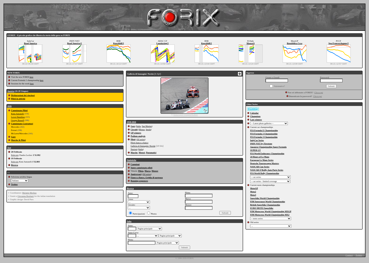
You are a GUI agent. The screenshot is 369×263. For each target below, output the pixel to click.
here (31, 77)
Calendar (254, 113)
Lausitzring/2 (162, 43)
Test (9, 147)
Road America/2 (74, 43)
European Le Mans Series (261, 160)
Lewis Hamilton (18, 117)
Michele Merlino (29, 193)
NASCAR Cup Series (259, 167)
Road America (30, 43)
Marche (134, 152)
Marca (147, 171)
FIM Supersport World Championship (267, 201)
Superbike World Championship (265, 198)
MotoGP (254, 188)
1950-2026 (131, 122)
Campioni (135, 164)
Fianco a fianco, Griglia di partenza (147, 177)
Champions (255, 116)
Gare (13, 137)
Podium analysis (138, 136)
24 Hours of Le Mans (259, 157)
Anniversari (136, 174)
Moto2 (253, 191)
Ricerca (14, 165)
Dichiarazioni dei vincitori (23, 95)
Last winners (256, 119)
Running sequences (139, 181)
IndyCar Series (257, 140)
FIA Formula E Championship (264, 130)
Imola (148, 129)
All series (141, 139)
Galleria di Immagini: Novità (143, 146)
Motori (142, 152)
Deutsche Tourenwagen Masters (264, 163)
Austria (10, 91)
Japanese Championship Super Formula (268, 147)
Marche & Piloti (18, 140)
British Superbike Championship (265, 205)
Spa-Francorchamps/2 (339, 43)
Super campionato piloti (141, 167)
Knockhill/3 (118, 43)
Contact (349, 255)
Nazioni (134, 149)
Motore (155, 171)
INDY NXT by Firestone (261, 143)
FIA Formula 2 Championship (263, 134)
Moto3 (253, 195)
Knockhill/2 (206, 43)
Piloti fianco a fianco (139, 143)
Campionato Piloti (19, 110)
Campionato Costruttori (22, 123)
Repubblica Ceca (294, 43)
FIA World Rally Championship (264, 173)
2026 (9, 106)
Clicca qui (318, 92)
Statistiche (131, 160)
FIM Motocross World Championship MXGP (270, 211)
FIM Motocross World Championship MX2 (269, 215)
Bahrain (15, 155)
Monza (142, 129)
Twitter (14, 184)
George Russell (17, 120)
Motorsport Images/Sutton (185, 115)
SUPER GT (255, 150)
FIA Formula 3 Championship (263, 137)
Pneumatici (151, 152)
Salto (129, 221)
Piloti (133, 139)
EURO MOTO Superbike (261, 208)
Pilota (141, 171)
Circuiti (134, 129)
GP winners (136, 133)
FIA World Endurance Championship (267, 153)
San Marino (147, 126)
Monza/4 (251, 43)
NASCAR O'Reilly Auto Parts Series (266, 170)
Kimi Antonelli (17, 114)
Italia (138, 126)
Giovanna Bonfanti (26, 196)
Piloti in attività (18, 98)
